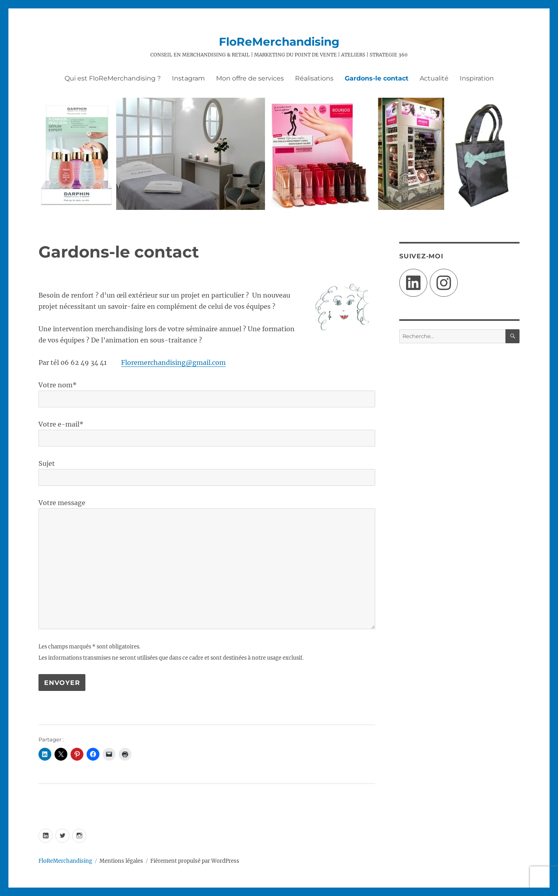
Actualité (434, 78)
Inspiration (477, 78)
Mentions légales (121, 861)
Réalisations (314, 78)
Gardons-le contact (376, 78)
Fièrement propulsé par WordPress (194, 861)
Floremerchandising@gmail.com (173, 362)
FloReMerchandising (279, 41)
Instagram (188, 78)
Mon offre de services (250, 78)
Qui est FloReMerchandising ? (113, 78)
